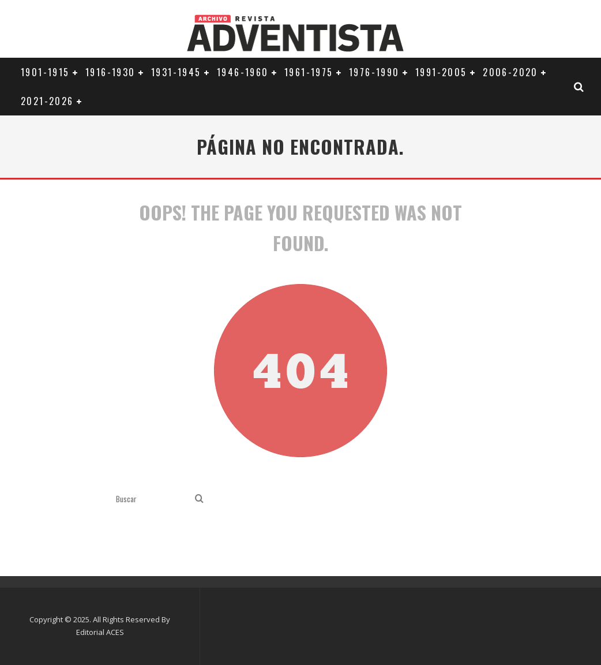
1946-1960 (243, 72)
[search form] (153, 499)
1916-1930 (110, 72)
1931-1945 (176, 72)
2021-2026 (47, 101)
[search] (199, 499)
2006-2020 (510, 72)
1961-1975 (308, 72)
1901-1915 (45, 72)
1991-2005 (441, 72)
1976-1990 (374, 72)
